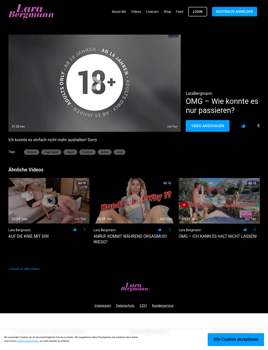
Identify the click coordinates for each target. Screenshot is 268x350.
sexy (119, 152)
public (105, 152)
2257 (143, 306)
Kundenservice (163, 306)
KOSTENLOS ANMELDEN (234, 12)
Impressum (102, 306)
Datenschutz (125, 306)
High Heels (51, 152)
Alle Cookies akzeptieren (236, 339)
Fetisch (31, 152)
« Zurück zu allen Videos (24, 268)
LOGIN (197, 12)
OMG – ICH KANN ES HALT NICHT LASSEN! (218, 236)
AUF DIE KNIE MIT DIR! (28, 236)
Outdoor (87, 152)
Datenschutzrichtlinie (28, 341)
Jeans (70, 152)
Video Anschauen (207, 126)
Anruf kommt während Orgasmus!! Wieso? (130, 239)
